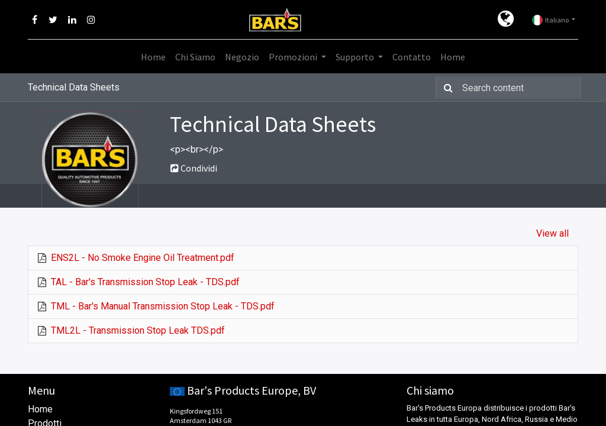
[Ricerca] (446, 87)
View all (552, 233)
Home (40, 409)
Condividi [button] (193, 168)
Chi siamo (430, 390)
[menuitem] (153, 57)
